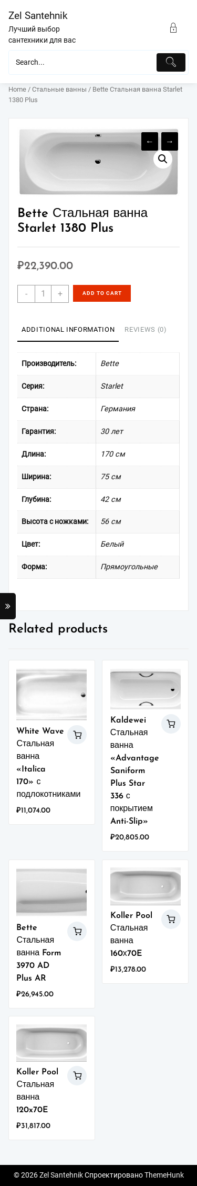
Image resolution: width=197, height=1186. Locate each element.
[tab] (68, 330)
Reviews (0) (146, 329)
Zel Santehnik (38, 15)
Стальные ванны (59, 89)
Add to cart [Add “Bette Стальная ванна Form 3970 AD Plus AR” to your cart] (77, 931)
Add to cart (102, 293)
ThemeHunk (164, 1175)
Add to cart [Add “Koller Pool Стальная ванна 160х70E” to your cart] (171, 919)
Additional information (68, 329)
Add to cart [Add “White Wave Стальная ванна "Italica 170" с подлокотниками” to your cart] (77, 735)
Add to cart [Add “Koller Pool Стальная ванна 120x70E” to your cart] (77, 1075)
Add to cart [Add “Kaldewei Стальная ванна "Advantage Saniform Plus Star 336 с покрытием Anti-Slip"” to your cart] (171, 724)
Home (17, 89)
